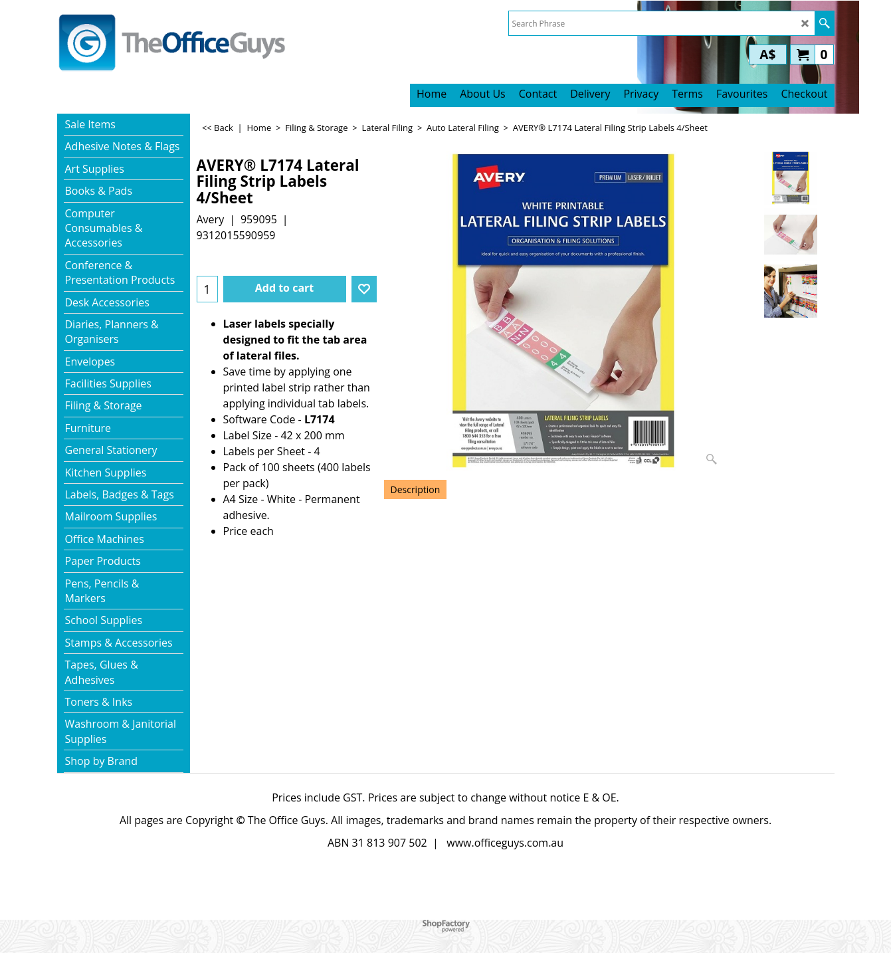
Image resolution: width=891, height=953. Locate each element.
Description (416, 489)
